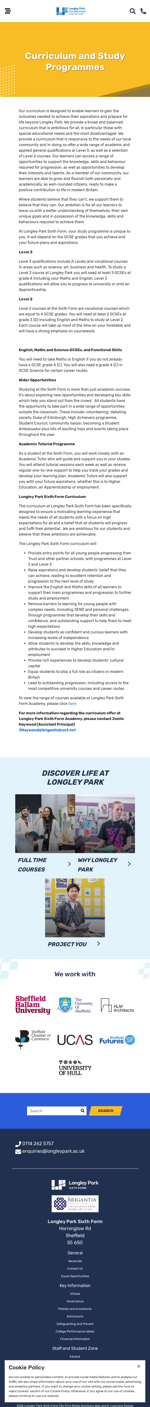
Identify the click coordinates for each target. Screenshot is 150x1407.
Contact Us (75, 1269)
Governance (75, 1302)
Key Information (75, 1286)
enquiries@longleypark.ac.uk (53, 1151)
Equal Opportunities (75, 1276)
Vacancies (75, 1261)
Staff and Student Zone (75, 1348)
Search (105, 1111)
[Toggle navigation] (9, 11)
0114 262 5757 (38, 1144)
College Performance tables (75, 1332)
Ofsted (75, 1294)
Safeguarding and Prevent (75, 1324)
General (75, 1253)
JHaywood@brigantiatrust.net (47, 730)
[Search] (53, 1111)
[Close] (138, 1366)
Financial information (75, 1339)
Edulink (75, 1357)
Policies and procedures (75, 1309)
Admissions (75, 1317)
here (72, 704)
